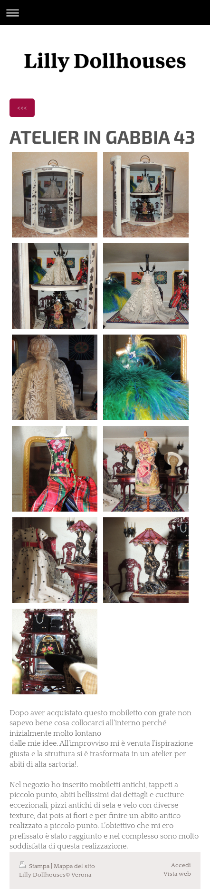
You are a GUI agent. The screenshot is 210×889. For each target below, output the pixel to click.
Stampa (35, 866)
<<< (22, 107)
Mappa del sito (74, 866)
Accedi (181, 865)
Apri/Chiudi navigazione (105, 12)
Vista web (177, 873)
